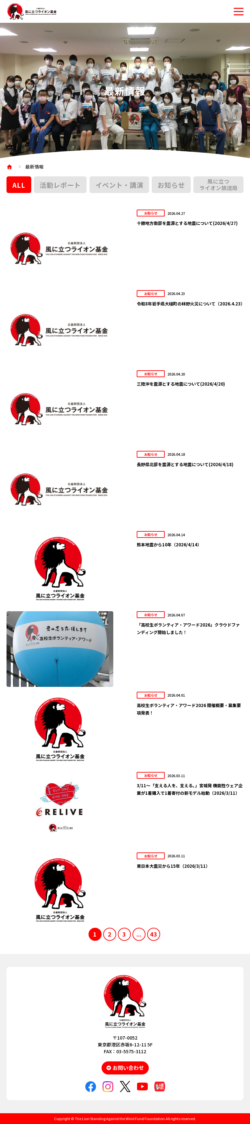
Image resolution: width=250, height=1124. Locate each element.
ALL (18, 185)
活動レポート (60, 185)
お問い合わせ (128, 1068)
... (138, 934)
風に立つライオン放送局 (218, 184)
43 (153, 934)
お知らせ (171, 185)
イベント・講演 (119, 185)
